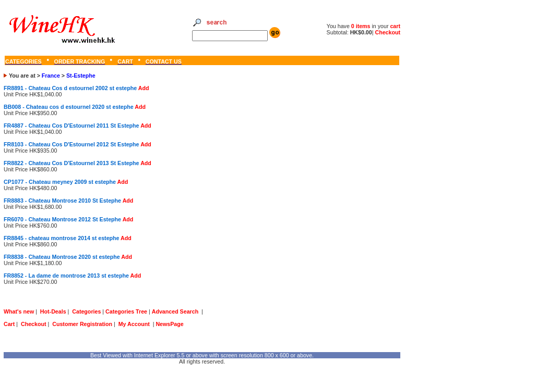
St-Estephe (81, 75)
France (51, 75)
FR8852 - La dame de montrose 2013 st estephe (66, 275)
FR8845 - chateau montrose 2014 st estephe (62, 238)
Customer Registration (82, 324)
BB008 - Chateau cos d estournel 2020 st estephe (69, 107)
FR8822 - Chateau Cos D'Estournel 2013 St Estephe (71, 163)
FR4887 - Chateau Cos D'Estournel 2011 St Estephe (71, 125)
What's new (19, 311)
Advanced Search (175, 311)
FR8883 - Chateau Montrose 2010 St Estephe (62, 200)
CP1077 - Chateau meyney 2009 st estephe (60, 182)
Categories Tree (126, 311)
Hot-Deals (53, 311)
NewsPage (169, 324)
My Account (134, 324)
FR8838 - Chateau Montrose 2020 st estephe (62, 257)
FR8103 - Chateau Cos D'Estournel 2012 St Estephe (71, 144)
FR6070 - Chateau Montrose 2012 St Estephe (62, 219)
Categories (86, 311)
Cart (9, 324)
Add (143, 88)
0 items (361, 26)
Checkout (387, 32)
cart (395, 26)
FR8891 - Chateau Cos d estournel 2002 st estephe (70, 88)
